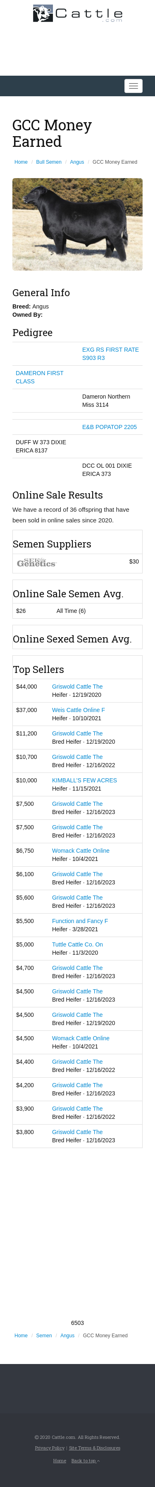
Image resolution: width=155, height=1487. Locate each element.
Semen (44, 1336)
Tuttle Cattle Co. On (77, 944)
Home (21, 162)
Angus (77, 162)
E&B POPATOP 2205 (109, 427)
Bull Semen (49, 162)
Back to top (86, 1460)
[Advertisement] (77, 1233)
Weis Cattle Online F (78, 710)
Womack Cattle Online (81, 850)
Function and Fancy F (80, 921)
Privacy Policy (49, 1448)
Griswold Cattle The (77, 686)
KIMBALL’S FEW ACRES (84, 780)
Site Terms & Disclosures (94, 1448)
